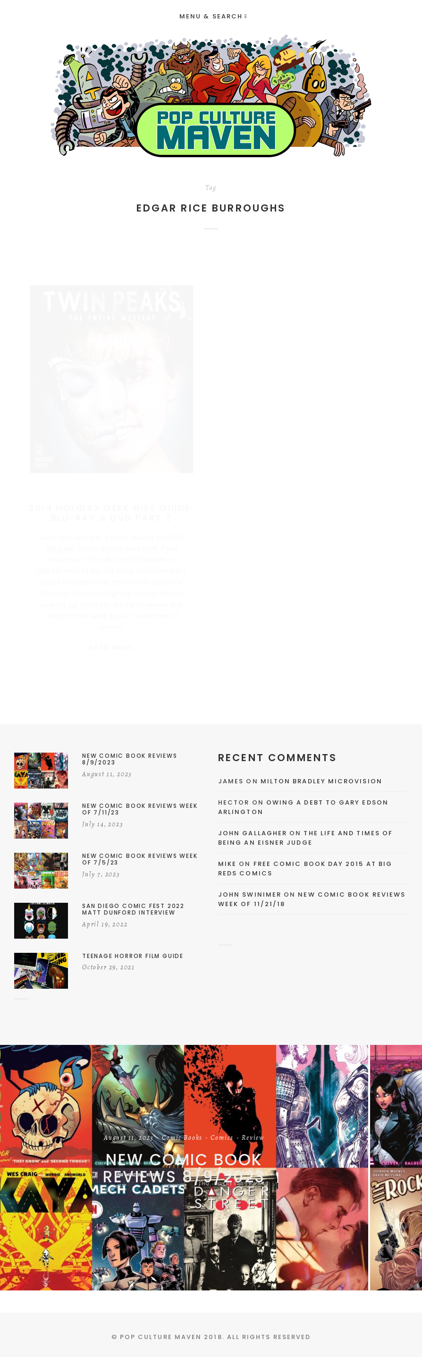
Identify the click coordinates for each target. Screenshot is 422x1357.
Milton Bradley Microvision (321, 781)
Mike (227, 863)
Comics (222, 1138)
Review (253, 1138)
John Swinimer (249, 894)
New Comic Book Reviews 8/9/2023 (184, 1168)
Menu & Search (212, 16)
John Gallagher (252, 833)
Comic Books (182, 1138)
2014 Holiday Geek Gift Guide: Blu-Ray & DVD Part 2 (111, 504)
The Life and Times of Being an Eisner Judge (305, 838)
